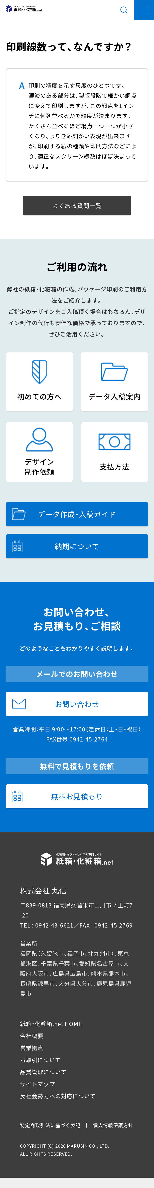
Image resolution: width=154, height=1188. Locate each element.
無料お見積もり (57, 796)
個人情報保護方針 (113, 1125)
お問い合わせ (55, 704)
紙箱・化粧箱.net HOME (51, 1024)
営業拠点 (31, 1048)
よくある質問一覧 (77, 205)
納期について (55, 546)
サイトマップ (37, 1084)
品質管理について (43, 1072)
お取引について (40, 1060)
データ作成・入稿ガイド (64, 514)
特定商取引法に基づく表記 (50, 1125)
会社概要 (31, 1036)
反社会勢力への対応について (58, 1096)
